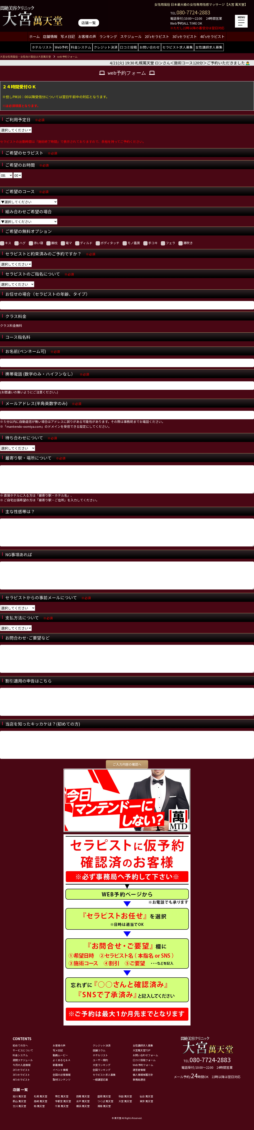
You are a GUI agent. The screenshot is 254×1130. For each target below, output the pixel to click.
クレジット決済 (105, 47)
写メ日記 (68, 36)
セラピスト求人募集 (177, 47)
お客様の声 (87, 36)
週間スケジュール (23, 1060)
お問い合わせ (149, 47)
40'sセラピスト (212, 36)
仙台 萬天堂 (146, 1096)
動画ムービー (60, 1055)
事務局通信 (139, 1079)
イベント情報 (60, 1069)
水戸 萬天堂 (83, 1101)
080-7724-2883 (193, 12)
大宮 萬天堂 (125, 1101)
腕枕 (52, 243)
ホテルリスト (42, 47)
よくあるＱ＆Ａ (61, 1060)
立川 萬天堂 (19, 1106)
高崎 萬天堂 (40, 1101)
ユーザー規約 (100, 1060)
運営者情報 (139, 1069)
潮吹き (185, 243)
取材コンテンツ (61, 1079)
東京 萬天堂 (146, 1101)
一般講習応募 (100, 1079)
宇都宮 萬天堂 (63, 1101)
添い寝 (36, 243)
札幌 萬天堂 (40, 1096)
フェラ (168, 243)
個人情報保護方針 (143, 1074)
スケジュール (131, 36)
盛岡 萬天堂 (104, 1096)
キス (5, 243)
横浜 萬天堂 (83, 1106)
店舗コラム (99, 1050)
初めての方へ (20, 1045)
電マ (66, 243)
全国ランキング (101, 1069)
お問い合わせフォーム (145, 1055)
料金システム (81, 47)
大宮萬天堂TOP (141, 1050)
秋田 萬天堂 (125, 1096)
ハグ (20, 243)
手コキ (150, 243)
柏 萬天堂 (39, 1106)
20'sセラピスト (157, 36)
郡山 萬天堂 (19, 1101)
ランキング (108, 36)
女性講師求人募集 (208, 47)
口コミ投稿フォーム (144, 1060)
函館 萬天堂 (83, 1096)
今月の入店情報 (21, 1065)
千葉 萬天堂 (61, 1106)
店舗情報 (50, 36)
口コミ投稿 (128, 47)
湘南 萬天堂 (104, 1106)
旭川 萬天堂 (19, 1096)
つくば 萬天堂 (105, 1101)
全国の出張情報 (61, 1074)
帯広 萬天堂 (61, 1096)
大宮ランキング (101, 1065)
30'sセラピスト (185, 36)
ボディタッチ (107, 243)
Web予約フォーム (143, 1065)
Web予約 (61, 47)
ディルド (83, 243)
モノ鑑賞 (131, 243)
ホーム (34, 36)
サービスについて (23, 1050)
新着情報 (58, 1065)
